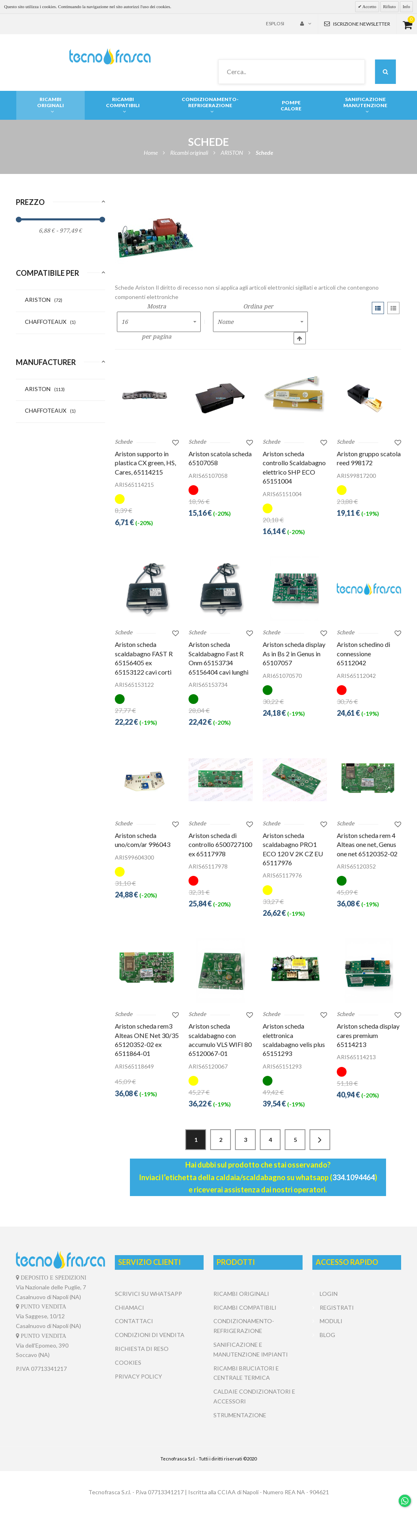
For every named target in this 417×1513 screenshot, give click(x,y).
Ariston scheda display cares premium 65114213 (368, 1035)
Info (406, 6)
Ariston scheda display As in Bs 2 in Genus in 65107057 (294, 653)
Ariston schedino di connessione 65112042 (363, 653)
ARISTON (43, 299)
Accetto (369, 6)
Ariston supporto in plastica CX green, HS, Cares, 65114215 (145, 463)
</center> (356, 1372)
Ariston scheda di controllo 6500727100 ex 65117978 (220, 844)
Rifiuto (389, 6)
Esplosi (275, 23)
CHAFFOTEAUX (50, 321)
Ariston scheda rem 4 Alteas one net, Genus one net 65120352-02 (367, 844)
